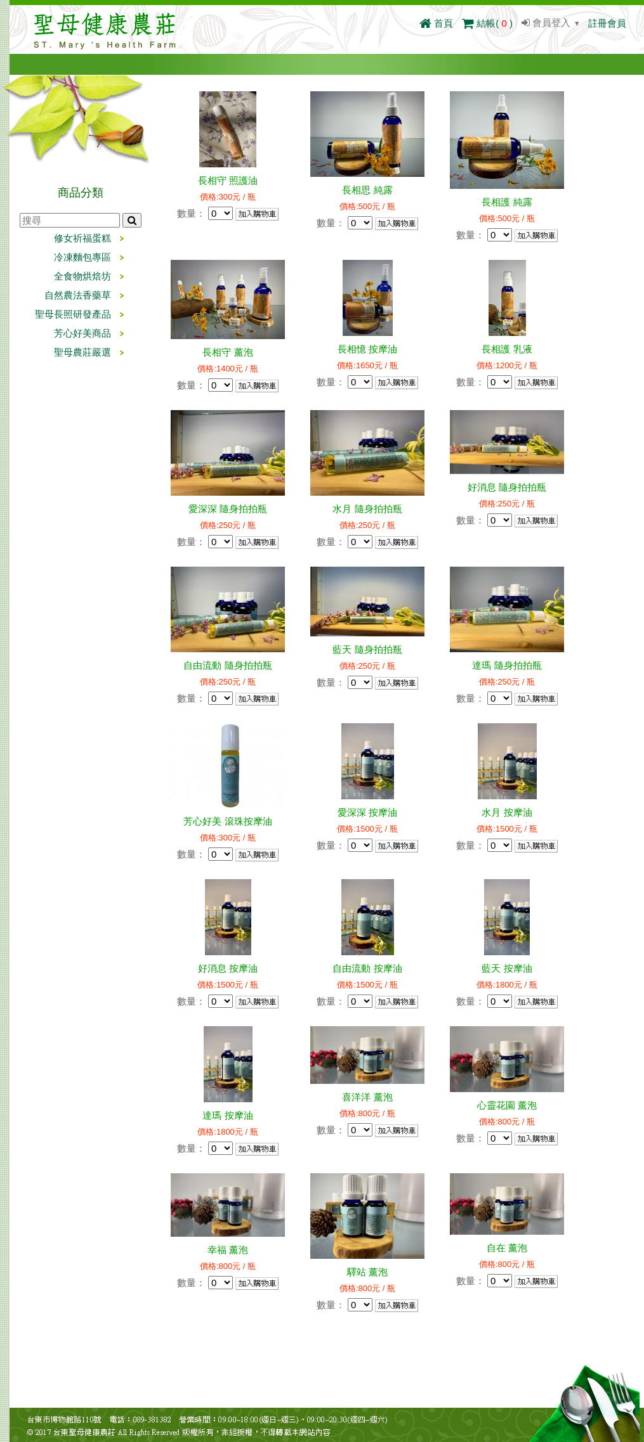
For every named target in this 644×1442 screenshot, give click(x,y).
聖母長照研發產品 (73, 314)
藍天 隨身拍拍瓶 (367, 649)
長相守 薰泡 (227, 352)
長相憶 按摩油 (367, 349)
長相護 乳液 (507, 349)
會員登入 (546, 22)
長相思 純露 (367, 189)
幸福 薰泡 (227, 1249)
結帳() (487, 23)
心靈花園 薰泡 (507, 1105)
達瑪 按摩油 (227, 1115)
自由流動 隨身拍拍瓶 (227, 665)
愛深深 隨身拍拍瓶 (227, 508)
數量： (191, 213)
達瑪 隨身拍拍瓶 (506, 665)
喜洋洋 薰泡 (367, 1096)
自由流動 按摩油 (367, 968)
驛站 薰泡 (367, 1271)
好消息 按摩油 (228, 968)
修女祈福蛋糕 (82, 238)
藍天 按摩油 (507, 968)
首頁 (436, 23)
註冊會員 (607, 23)
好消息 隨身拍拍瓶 (507, 487)
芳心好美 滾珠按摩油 (227, 821)
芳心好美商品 (82, 333)
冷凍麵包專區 (82, 257)
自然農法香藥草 (77, 295)
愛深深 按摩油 (367, 812)
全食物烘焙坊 (82, 276)
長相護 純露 (507, 201)
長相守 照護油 (228, 180)
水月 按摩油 (507, 812)
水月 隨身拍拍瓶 (367, 508)
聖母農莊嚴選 (82, 352)
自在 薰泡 (507, 1247)
